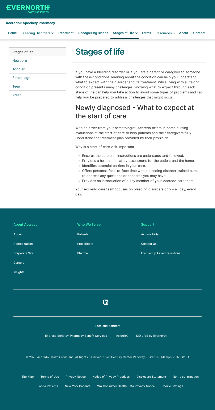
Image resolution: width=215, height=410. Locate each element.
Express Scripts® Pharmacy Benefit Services (76, 335)
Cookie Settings (172, 386)
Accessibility (150, 234)
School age (21, 78)
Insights (19, 272)
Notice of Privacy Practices (111, 376)
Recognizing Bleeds (93, 33)
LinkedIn (105, 302)
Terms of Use (50, 376)
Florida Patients (47, 386)
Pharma (82, 253)
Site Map (27, 376)
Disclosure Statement (151, 376)
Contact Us (149, 243)
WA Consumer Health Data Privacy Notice (126, 386)
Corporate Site (23, 253)
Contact (199, 33)
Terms (146, 33)
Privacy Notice (76, 376)
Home (12, 33)
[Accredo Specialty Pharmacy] (28, 9)
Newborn (19, 60)
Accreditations (23, 243)
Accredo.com (196, 9)
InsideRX (121, 335)
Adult (16, 95)
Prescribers (85, 243)
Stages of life (22, 52)
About (183, 33)
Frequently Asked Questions (161, 253)
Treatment (66, 33)
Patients (83, 234)
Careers (18, 262)
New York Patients (77, 386)
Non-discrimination (186, 376)
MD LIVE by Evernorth (151, 335)
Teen (16, 86)
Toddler (18, 69)
